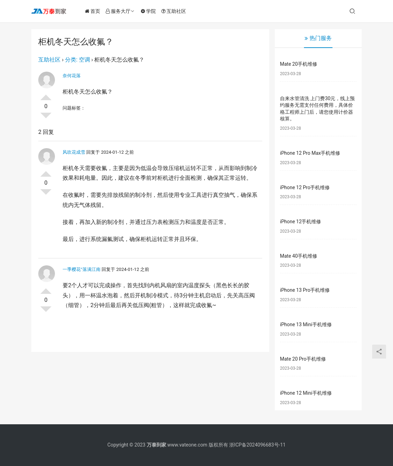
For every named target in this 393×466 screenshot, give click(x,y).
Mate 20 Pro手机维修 (303, 359)
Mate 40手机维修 (298, 256)
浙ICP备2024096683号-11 (257, 445)
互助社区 (174, 11)
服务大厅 (118, 11)
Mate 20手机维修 (298, 64)
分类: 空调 (77, 59)
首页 (93, 11)
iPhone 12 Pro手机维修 (305, 187)
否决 (45, 118)
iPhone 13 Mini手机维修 (306, 324)
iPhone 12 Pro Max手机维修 (310, 153)
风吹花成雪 (74, 152)
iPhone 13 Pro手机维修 (305, 290)
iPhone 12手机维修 (300, 221)
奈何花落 (72, 75)
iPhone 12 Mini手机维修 (306, 393)
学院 (149, 11)
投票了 (45, 94)
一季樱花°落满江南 (82, 269)
